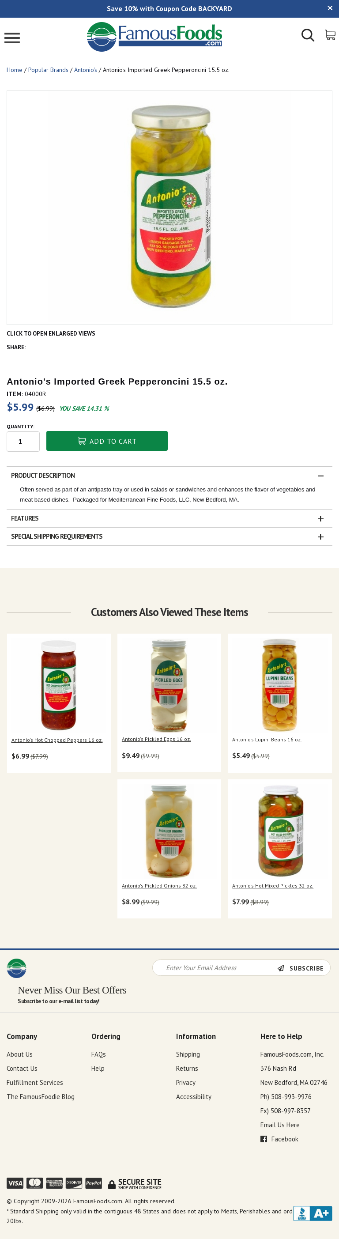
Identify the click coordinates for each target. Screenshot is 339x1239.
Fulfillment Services (35, 1082)
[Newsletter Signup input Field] (215, 967)
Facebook (279, 1139)
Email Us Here (280, 1125)
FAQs (98, 1054)
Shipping (188, 1054)
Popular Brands (48, 70)
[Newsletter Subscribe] (303, 968)
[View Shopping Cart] (331, 34)
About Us (20, 1054)
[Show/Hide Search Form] (308, 36)
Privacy (186, 1082)
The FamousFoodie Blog (41, 1096)
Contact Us (22, 1068)
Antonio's (85, 70)
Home (15, 70)
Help (98, 1068)
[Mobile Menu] (12, 39)
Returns (187, 1068)
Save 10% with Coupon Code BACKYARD (169, 8)
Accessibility (193, 1096)
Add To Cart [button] (107, 441)
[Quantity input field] (23, 441)
